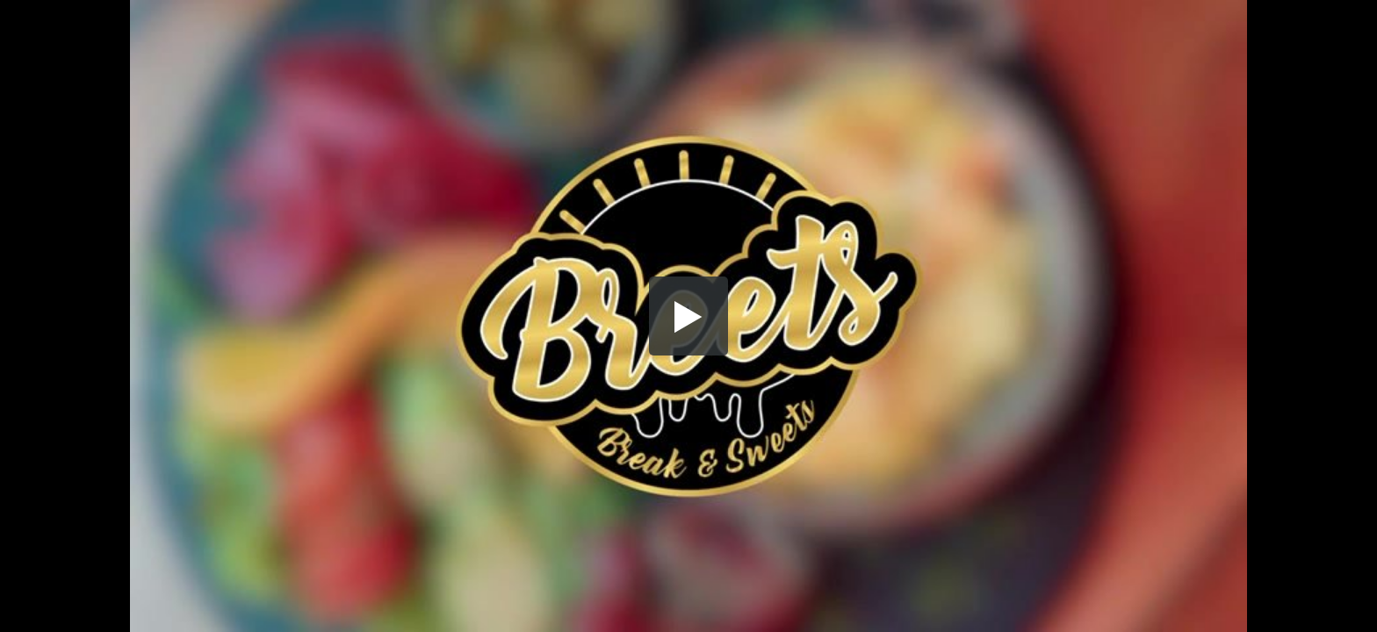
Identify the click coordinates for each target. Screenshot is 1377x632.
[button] (688, 316)
